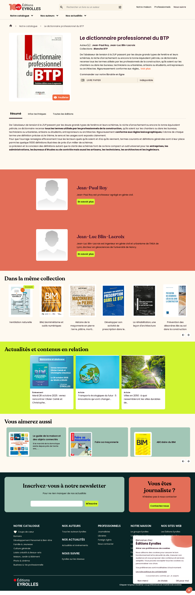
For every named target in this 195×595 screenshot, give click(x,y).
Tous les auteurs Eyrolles (78, 531)
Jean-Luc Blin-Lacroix (122, 45)
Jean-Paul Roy (100, 45)
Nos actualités (74, 15)
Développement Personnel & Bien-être (35, 541)
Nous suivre (180, 7)
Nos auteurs (47, 15)
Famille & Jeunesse (24, 545)
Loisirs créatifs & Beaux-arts (29, 554)
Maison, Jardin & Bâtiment (28, 559)
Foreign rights (108, 541)
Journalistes (107, 531)
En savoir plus (86, 201)
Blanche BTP (101, 48)
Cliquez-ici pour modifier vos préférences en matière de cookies (150, 589)
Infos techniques (37, 114)
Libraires (105, 536)
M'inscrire (91, 503)
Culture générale (23, 550)
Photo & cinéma (22, 564)
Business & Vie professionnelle (30, 568)
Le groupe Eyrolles (140, 531)
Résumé (15, 114)
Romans (18, 536)
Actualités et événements (78, 546)
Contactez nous (159, 506)
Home (10, 26)
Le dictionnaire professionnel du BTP (64, 26)
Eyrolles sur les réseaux (77, 560)
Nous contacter (109, 545)
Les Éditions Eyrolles (170, 531)
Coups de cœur (24, 531)
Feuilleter (61, 97)
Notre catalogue (19, 15)
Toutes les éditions (63, 114)
